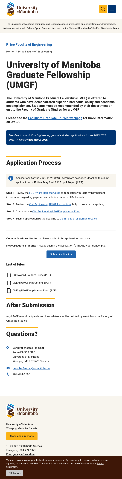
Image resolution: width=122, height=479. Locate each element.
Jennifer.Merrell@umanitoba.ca (78, 218)
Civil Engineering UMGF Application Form (56, 211)
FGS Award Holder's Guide (44, 193)
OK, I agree (15, 473)
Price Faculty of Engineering (29, 45)
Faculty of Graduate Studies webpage (55, 118)
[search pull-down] (103, 9)
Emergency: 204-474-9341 (21, 450)
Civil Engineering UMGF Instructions (50, 204)
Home (10, 51)
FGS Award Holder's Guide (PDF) (32, 275)
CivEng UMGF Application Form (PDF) (35, 290)
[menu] (112, 9)
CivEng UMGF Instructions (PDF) (32, 283)
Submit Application (61, 254)
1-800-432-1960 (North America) (24, 446)
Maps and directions (22, 436)
